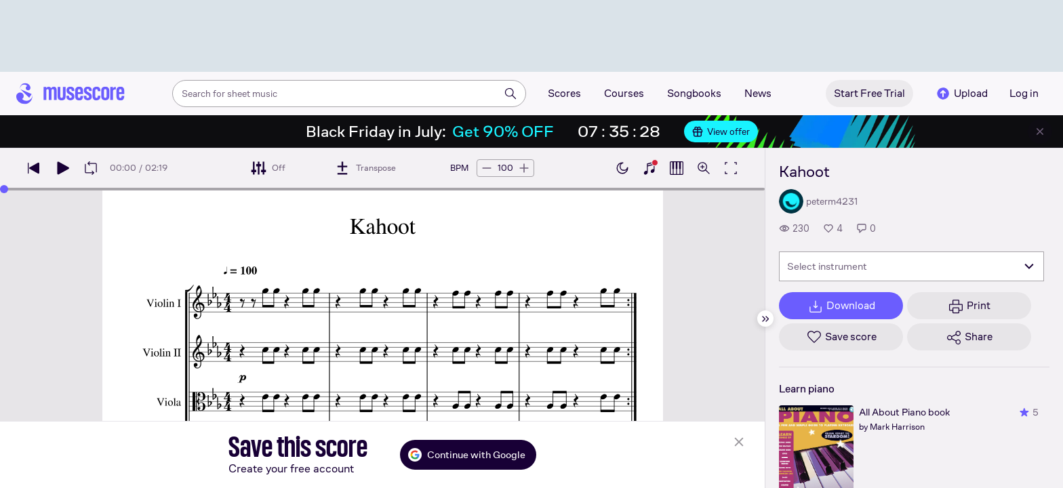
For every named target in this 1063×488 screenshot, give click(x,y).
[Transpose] (365, 168)
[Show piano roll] (676, 168)
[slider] (4, 189)
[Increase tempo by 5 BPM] (524, 168)
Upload (961, 93)
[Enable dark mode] (622, 168)
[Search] (510, 93)
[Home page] (70, 93)
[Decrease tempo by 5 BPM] (487, 168)
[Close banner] (1040, 131)
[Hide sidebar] (765, 318)
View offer (721, 131)
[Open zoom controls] (703, 168)
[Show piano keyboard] (649, 168)
